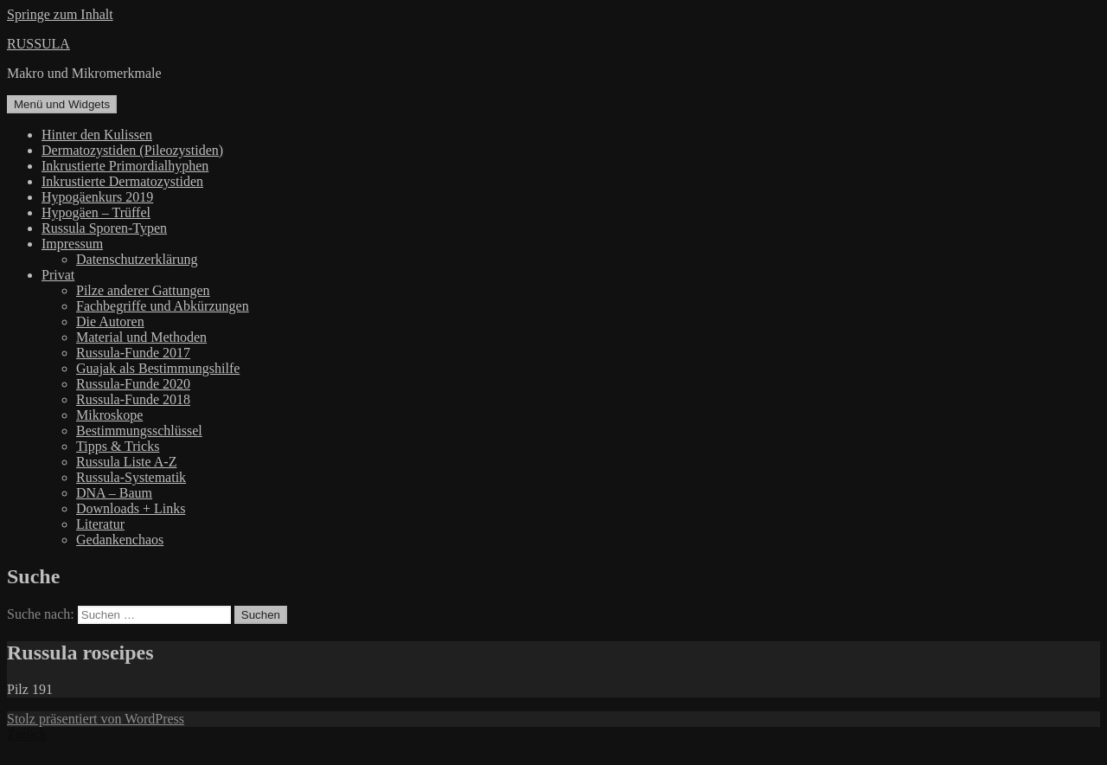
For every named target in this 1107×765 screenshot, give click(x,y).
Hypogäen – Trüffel (96, 212)
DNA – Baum (114, 492)
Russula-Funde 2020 (133, 383)
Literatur (100, 524)
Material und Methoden (141, 337)
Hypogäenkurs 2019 (97, 197)
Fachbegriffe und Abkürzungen (162, 306)
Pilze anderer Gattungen (143, 290)
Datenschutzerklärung (136, 259)
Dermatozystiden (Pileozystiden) (132, 150)
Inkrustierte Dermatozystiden (122, 181)
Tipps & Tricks (117, 446)
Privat (58, 274)
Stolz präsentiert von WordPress (95, 718)
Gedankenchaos (119, 539)
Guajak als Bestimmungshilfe (158, 368)
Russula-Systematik (131, 477)
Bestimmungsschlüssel (139, 430)
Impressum (72, 243)
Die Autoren (110, 321)
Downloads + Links (130, 508)
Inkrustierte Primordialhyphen (125, 165)
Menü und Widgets (62, 104)
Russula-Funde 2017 (133, 352)
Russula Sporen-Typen (104, 228)
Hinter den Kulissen (97, 134)
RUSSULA (38, 43)
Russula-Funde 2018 (133, 399)
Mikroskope (109, 415)
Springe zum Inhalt (60, 14)
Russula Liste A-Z (126, 461)
